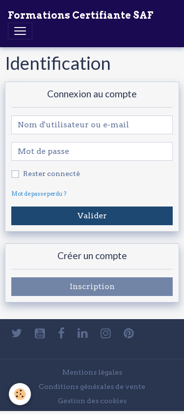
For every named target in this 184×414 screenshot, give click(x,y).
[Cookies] (20, 394)
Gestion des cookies (92, 401)
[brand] (80, 15)
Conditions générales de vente (92, 386)
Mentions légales (92, 372)
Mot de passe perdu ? (39, 193)
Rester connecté (51, 173)
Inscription (92, 286)
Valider (92, 215)
